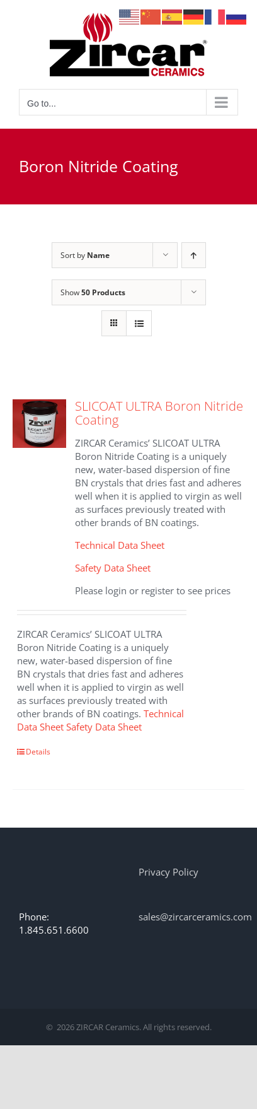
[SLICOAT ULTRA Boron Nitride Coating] (39, 423)
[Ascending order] (193, 255)
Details (38, 751)
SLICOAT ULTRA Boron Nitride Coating (159, 412)
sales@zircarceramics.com (195, 916)
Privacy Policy (168, 871)
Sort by (85, 255)
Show (92, 292)
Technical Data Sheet (119, 545)
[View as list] (139, 323)
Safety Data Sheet (113, 567)
